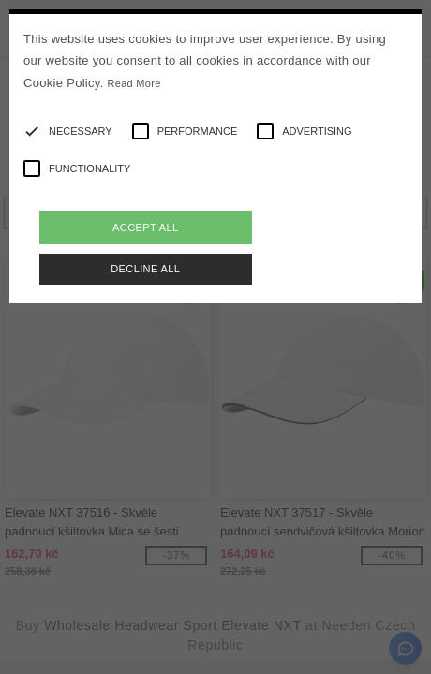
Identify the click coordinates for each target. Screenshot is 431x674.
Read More (134, 83)
